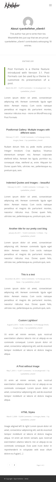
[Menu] (50, 5)
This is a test (28, 274)
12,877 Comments (24, 371)
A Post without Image (28, 366)
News (21, 140)
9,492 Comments (26, 325)
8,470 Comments (25, 88)
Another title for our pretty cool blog (28, 228)
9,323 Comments (29, 233)
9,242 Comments (27, 137)
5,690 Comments (29, 187)
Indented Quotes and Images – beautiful (28, 182)
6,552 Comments (28, 279)
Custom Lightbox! (28, 320)
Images (15, 140)
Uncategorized (40, 88)
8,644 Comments (25, 416)
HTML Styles (28, 412)
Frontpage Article (43, 137)
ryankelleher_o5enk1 (28, 91)
